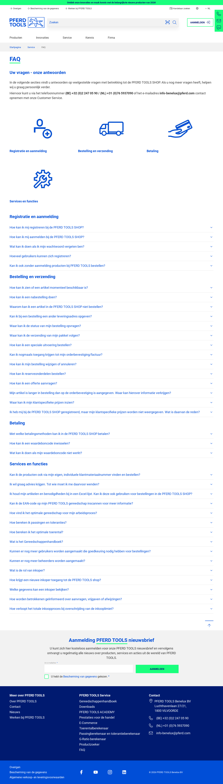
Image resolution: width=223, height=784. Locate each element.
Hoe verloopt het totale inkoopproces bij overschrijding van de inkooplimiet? (111, 609)
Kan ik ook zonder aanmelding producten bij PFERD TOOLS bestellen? (111, 266)
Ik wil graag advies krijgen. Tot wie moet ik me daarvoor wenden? (111, 484)
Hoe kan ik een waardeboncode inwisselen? (111, 443)
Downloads (87, 706)
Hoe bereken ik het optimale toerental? (111, 532)
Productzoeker (89, 744)
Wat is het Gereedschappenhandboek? (111, 542)
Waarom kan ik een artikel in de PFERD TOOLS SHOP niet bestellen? (111, 307)
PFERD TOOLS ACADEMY (97, 712)
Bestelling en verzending (95, 151)
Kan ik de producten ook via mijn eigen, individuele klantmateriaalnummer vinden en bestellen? (111, 475)
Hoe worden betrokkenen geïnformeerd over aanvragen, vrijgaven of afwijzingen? (111, 599)
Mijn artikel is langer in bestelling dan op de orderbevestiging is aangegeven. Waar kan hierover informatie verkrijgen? (111, 393)
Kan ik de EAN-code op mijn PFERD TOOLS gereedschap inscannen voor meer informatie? (111, 503)
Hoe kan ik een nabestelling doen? (111, 297)
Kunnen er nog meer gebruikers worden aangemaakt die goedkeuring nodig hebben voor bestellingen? (111, 551)
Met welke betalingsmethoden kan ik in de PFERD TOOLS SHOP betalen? (111, 434)
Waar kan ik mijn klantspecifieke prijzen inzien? (111, 402)
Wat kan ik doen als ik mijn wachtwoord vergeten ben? (111, 247)
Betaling (152, 151)
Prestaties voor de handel (96, 717)
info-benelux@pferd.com (169, 733)
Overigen (16, 8)
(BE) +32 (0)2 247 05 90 (169, 718)
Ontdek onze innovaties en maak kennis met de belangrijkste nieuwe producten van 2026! (111, 2)
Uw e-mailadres (50, 663)
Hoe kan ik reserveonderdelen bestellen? (111, 374)
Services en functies (24, 201)
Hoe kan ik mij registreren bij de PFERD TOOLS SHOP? (111, 227)
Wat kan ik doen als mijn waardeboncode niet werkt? (111, 453)
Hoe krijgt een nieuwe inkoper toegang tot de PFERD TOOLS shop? (111, 580)
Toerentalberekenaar (93, 728)
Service (67, 37)
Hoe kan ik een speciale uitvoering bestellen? (111, 345)
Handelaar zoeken (180, 8)
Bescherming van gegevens (80, 676)
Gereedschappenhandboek (98, 701)
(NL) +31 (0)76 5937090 (169, 725)
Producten (16, 37)
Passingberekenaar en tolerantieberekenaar (109, 733)
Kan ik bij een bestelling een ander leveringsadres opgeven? (111, 316)
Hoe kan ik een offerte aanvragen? (111, 383)
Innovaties (42, 37)
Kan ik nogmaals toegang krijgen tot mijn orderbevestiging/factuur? (111, 355)
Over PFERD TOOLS (23, 701)
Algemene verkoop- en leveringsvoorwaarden (37, 777)
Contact (15, 706)
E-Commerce (88, 723)
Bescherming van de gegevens (43, 8)
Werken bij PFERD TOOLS (78, 8)
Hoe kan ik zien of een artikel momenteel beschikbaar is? (111, 288)
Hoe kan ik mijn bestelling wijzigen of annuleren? (111, 364)
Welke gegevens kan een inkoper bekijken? (111, 590)
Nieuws (15, 712)
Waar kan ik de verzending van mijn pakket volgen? (111, 335)
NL (207, 8)
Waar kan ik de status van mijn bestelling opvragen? (111, 326)
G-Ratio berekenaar (92, 739)
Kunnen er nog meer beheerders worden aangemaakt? (111, 561)
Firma (111, 37)
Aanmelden (157, 669)
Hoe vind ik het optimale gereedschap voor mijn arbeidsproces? (111, 513)
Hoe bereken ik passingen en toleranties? (111, 523)
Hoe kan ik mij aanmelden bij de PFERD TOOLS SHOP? (111, 237)
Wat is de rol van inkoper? (111, 570)
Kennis (90, 37)
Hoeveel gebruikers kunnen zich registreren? (111, 256)
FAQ (82, 750)
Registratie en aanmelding (28, 151)
